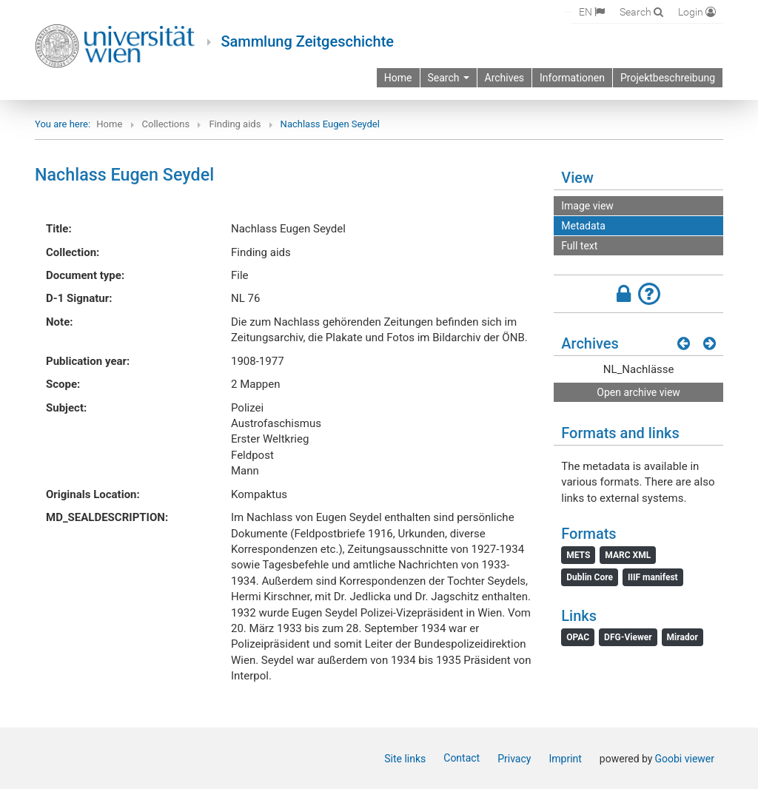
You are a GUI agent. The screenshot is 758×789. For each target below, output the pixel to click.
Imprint (565, 759)
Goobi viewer (684, 759)
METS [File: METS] (578, 555)
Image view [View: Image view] (587, 206)
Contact (461, 758)
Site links (405, 759)
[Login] (697, 11)
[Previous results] (683, 343)
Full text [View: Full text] (579, 246)
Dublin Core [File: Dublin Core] (589, 577)
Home (109, 124)
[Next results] (709, 343)
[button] (638, 294)
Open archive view (638, 392)
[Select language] (591, 12)
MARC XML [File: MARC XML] (628, 555)
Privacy (514, 759)
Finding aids (235, 124)
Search (448, 78)
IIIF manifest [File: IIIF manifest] (653, 577)
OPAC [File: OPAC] (577, 637)
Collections (166, 124)
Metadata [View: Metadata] (583, 226)
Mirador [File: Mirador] (682, 637)
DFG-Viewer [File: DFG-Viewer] (627, 637)
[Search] (641, 11)
